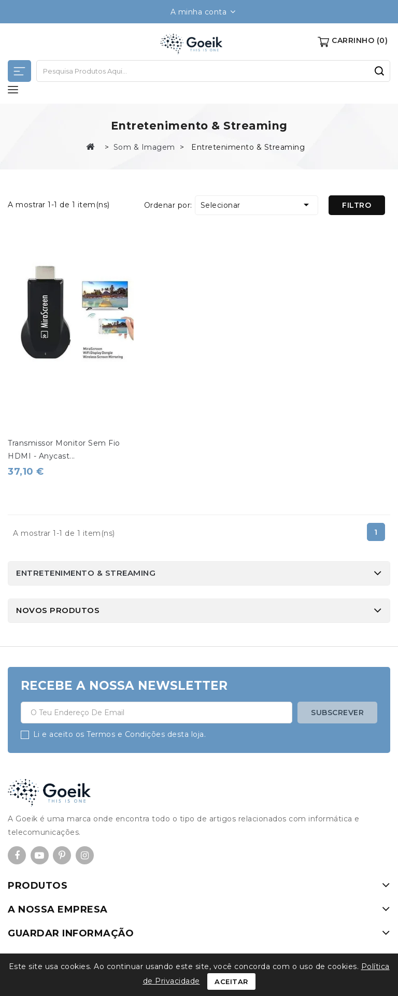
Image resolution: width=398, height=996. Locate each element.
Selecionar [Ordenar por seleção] (256, 204)
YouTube (40, 856)
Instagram (85, 856)
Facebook (17, 856)
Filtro (356, 205)
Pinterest (62, 856)
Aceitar (231, 981)
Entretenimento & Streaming (85, 573)
